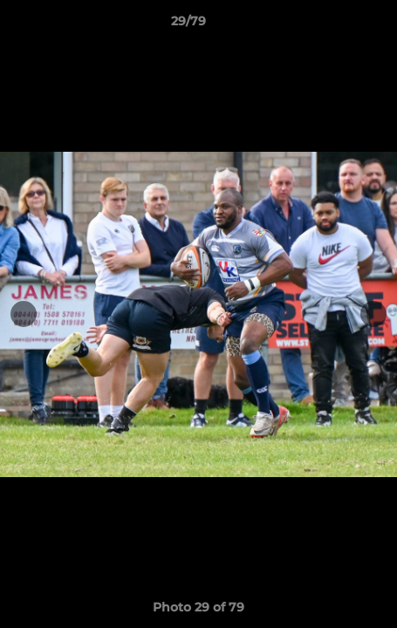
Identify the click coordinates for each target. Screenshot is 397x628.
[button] (334, 25)
